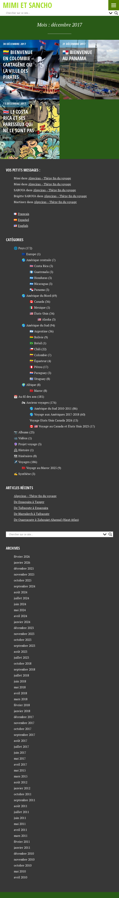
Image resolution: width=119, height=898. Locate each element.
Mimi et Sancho (27, 5)
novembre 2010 (24, 859)
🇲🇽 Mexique (38, 307)
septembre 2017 (24, 735)
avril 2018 (20, 693)
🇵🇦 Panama (37, 290)
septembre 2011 (24, 800)
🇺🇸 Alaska (44, 319)
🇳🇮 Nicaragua (39, 284)
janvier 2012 (22, 788)
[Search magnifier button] (116, 13)
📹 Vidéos (20, 438)
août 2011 (20, 806)
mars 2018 (20, 699)
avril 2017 (20, 764)
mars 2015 (20, 776)
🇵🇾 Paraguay (38, 373)
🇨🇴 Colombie (38, 355)
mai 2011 (20, 824)
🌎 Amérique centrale (36, 260)
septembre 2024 (24, 586)
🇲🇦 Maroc (36, 391)
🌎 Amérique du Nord (36, 296)
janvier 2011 (22, 847)
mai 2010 (20, 871)
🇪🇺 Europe (29, 254)
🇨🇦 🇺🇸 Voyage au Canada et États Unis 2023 (59, 426)
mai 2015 (20, 770)
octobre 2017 (22, 729)
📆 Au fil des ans (25, 397)
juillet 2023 (21, 657)
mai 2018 (20, 687)
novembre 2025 (24, 574)
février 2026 (22, 556)
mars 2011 (20, 836)
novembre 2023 (24, 634)
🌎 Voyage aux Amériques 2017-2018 (54, 414)
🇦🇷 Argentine (39, 331)
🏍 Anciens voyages (35, 402)
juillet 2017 (21, 747)
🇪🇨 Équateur (38, 361)
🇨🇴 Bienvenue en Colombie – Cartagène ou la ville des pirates (18, 64)
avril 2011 (20, 830)
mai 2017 (20, 758)
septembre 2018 (24, 669)
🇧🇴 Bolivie (36, 337)
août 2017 (20, 741)
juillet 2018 (21, 675)
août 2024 (20, 592)
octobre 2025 (22, 580)
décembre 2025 (24, 568)
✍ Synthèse (22, 474)
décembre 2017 (24, 717)
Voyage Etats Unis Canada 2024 (51, 420)
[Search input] (56, 13)
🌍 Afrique (29, 385)
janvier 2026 (22, 562)
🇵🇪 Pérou (36, 367)
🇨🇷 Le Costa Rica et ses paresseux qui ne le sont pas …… (18, 124)
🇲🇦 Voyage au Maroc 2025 (39, 468)
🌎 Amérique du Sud (35, 325)
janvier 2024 (22, 622)
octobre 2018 (22, 663)
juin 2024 (20, 604)
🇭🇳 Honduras (38, 278)
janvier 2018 (22, 711)
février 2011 (22, 842)
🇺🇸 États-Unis (39, 313)
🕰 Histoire (21, 450)
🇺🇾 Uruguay (38, 379)
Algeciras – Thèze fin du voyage (49, 178)
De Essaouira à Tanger (29, 502)
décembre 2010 (24, 853)
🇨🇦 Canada (37, 301)
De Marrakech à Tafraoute (31, 514)
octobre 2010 (22, 865)
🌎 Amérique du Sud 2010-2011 (51, 408)
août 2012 (20, 782)
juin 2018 (20, 681)
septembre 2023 (24, 646)
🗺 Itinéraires (23, 456)
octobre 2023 (22, 640)
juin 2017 (20, 752)
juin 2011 (20, 818)
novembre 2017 (24, 723)
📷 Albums (21, 432)
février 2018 (22, 705)
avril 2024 (20, 616)
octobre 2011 (22, 794)
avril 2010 (20, 877)
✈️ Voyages (22, 462)
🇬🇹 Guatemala (39, 272)
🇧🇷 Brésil (36, 343)
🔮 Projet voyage (25, 444)
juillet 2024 (21, 598)
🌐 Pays (19, 248)
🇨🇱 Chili (35, 349)
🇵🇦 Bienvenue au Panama (77, 55)
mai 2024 (20, 610)
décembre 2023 (24, 628)
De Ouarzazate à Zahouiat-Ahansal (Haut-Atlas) (46, 520)
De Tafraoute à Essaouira (31, 508)
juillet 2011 (21, 812)
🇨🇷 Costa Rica (39, 266)
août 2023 (20, 652)
